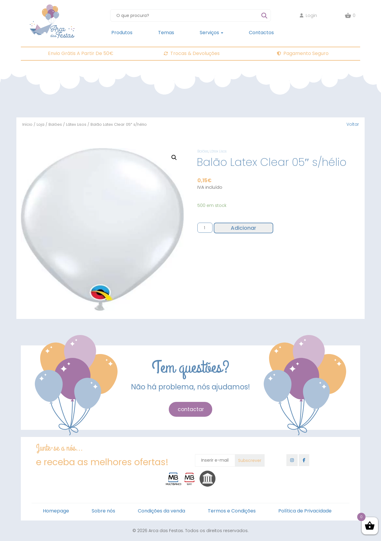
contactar (191, 409)
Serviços (211, 32)
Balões (55, 124)
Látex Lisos (76, 124)
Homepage (56, 510)
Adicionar (243, 228)
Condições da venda (161, 510)
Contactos (261, 32)
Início (27, 124)
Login (308, 15)
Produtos (121, 32)
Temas (166, 32)
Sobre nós (103, 510)
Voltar (352, 124)
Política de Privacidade (305, 510)
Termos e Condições (232, 510)
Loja (40, 124)
